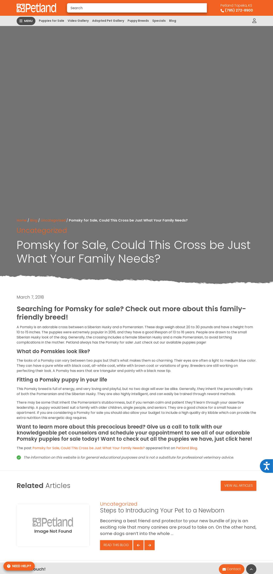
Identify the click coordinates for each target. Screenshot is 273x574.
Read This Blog (116, 544)
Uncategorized (53, 220)
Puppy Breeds (138, 21)
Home (22, 220)
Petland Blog (186, 448)
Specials (159, 21)
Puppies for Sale (51, 21)
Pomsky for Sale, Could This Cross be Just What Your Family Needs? (88, 448)
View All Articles (238, 485)
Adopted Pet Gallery (108, 21)
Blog (172, 21)
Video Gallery (78, 21)
